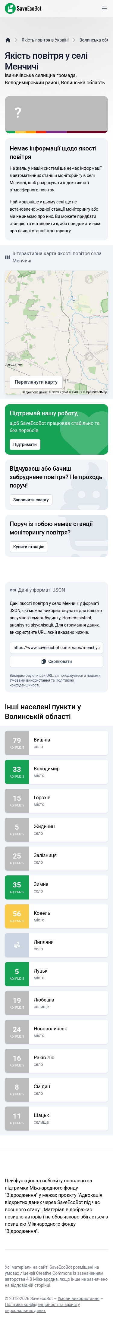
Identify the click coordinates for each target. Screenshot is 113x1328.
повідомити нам (84, 223)
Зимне (68, 884)
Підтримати (25, 444)
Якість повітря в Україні (45, 40)
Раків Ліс (68, 1057)
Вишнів (68, 740)
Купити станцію (29, 546)
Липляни (68, 942)
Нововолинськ (68, 1028)
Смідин (68, 1086)
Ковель (68, 913)
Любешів (68, 1000)
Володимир (68, 768)
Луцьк (68, 971)
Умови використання (78, 1298)
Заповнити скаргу (31, 499)
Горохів (68, 797)
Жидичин (68, 826)
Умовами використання (30, 680)
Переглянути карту (36, 382)
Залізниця (68, 855)
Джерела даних (37, 392)
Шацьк (68, 1115)
